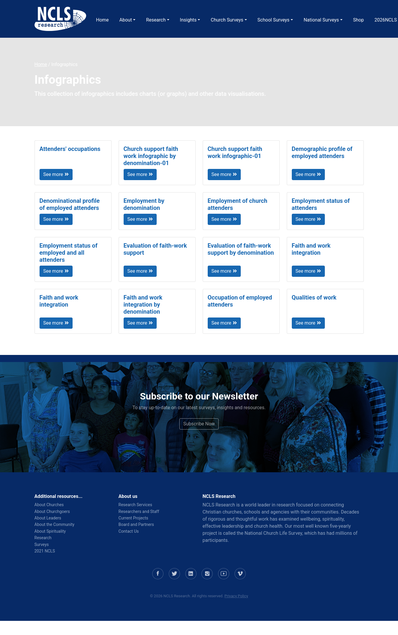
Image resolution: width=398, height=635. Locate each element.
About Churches (49, 504)
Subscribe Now (199, 424)
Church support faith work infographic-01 (235, 152)
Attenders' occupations (70, 148)
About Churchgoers (52, 511)
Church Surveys (227, 20)
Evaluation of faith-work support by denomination (241, 249)
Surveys (42, 544)
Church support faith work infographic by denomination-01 (151, 156)
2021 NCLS (45, 551)
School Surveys (274, 20)
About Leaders (48, 518)
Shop (358, 20)
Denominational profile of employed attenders (70, 204)
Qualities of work (314, 297)
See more (56, 174)
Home (102, 20)
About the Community (55, 524)
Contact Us (129, 531)
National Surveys (321, 20)
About (125, 20)
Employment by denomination (144, 204)
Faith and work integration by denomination (143, 304)
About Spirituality (50, 531)
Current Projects (133, 518)
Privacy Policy (236, 596)
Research (156, 20)
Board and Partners (136, 524)
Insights (188, 20)
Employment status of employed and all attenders (69, 252)
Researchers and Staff (139, 511)
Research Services (135, 504)
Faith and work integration (311, 249)
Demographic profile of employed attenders (322, 152)
